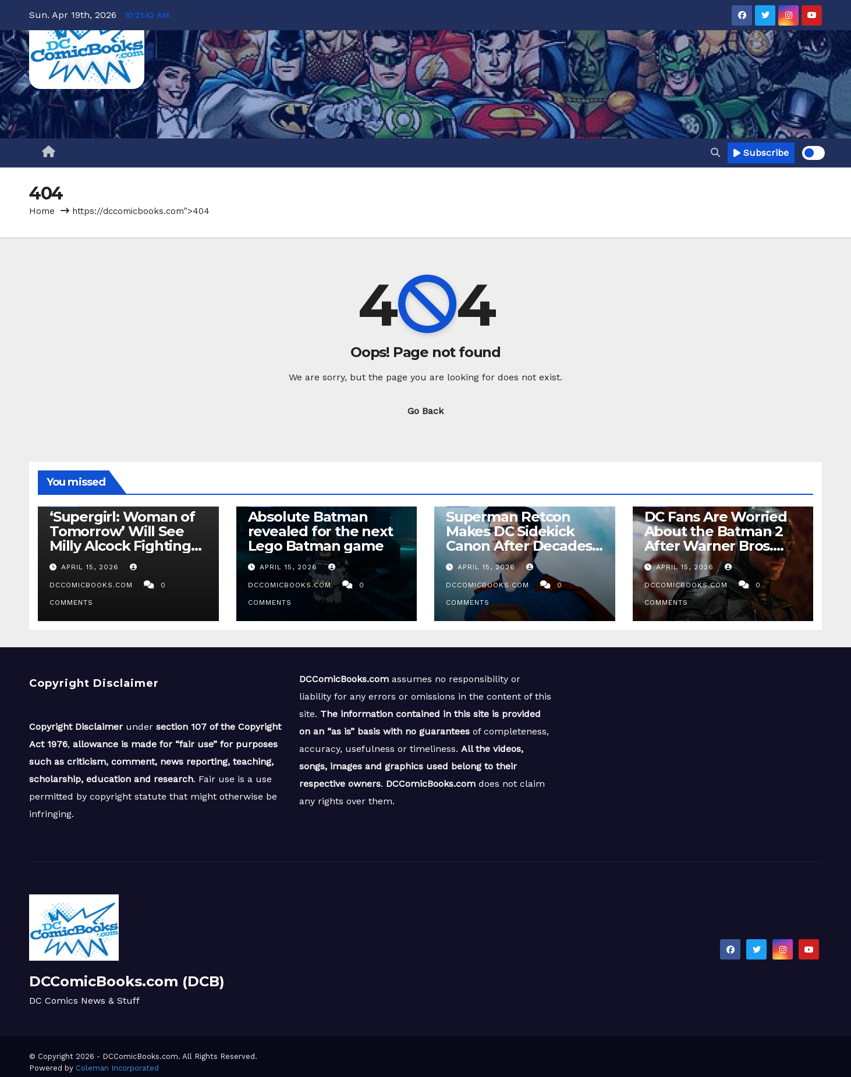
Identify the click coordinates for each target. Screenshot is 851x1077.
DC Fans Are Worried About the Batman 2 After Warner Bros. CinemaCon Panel (715, 538)
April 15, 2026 (91, 567)
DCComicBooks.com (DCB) (127, 981)
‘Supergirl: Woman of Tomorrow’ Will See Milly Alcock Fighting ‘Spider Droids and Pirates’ (122, 545)
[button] (715, 152)
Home (42, 211)
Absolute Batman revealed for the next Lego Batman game (320, 531)
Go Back (425, 410)
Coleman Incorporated (117, 1068)
